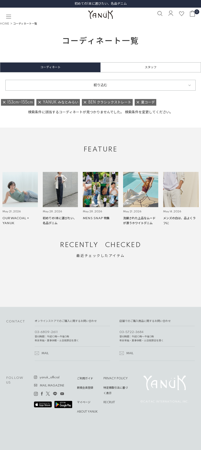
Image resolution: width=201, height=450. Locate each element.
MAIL (45, 353)
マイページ (83, 402)
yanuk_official (49, 377)
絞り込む (100, 85)
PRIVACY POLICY (115, 378)
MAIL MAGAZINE (52, 385)
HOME (4, 23)
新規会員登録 (85, 387)
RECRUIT (109, 402)
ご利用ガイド (85, 378)
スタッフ (151, 67)
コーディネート (50, 67)
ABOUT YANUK (87, 411)
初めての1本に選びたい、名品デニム (100, 3)
